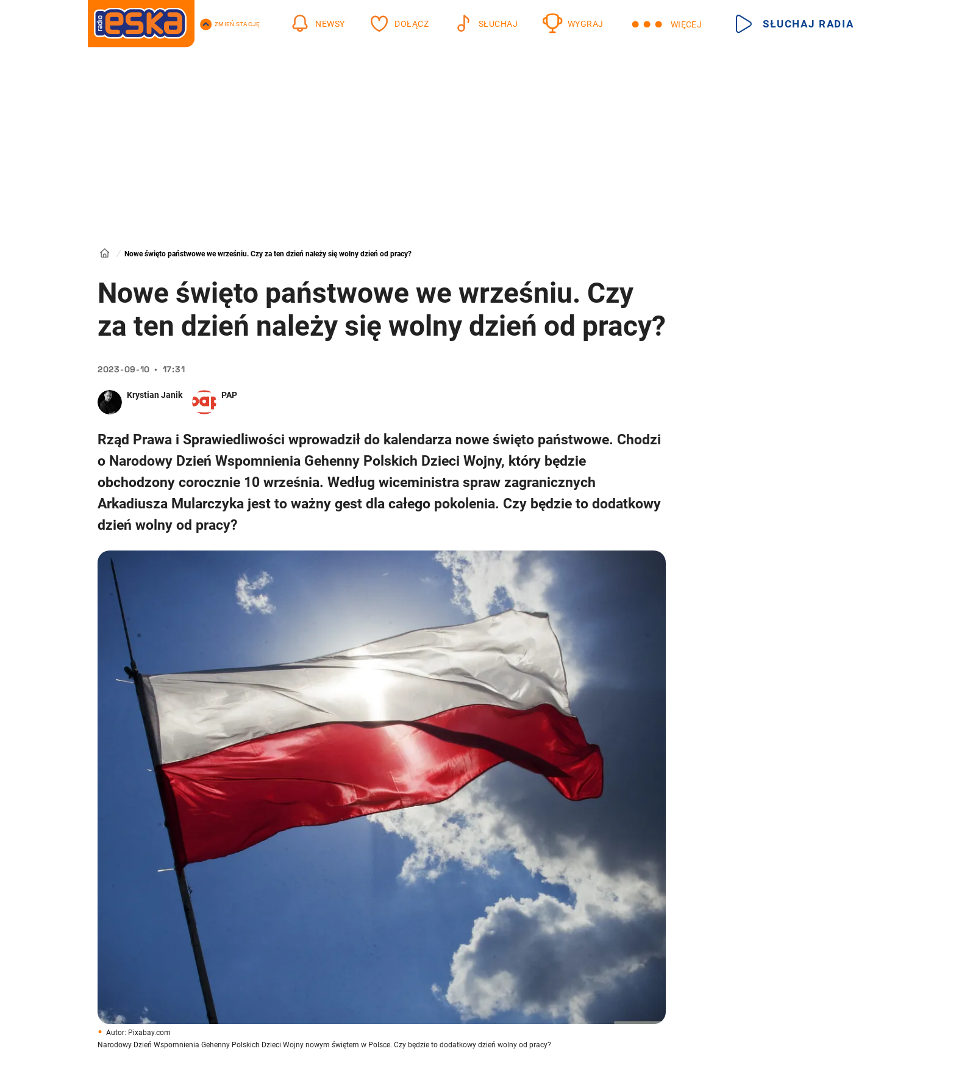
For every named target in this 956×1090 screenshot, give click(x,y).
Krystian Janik (154, 395)
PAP (229, 395)
